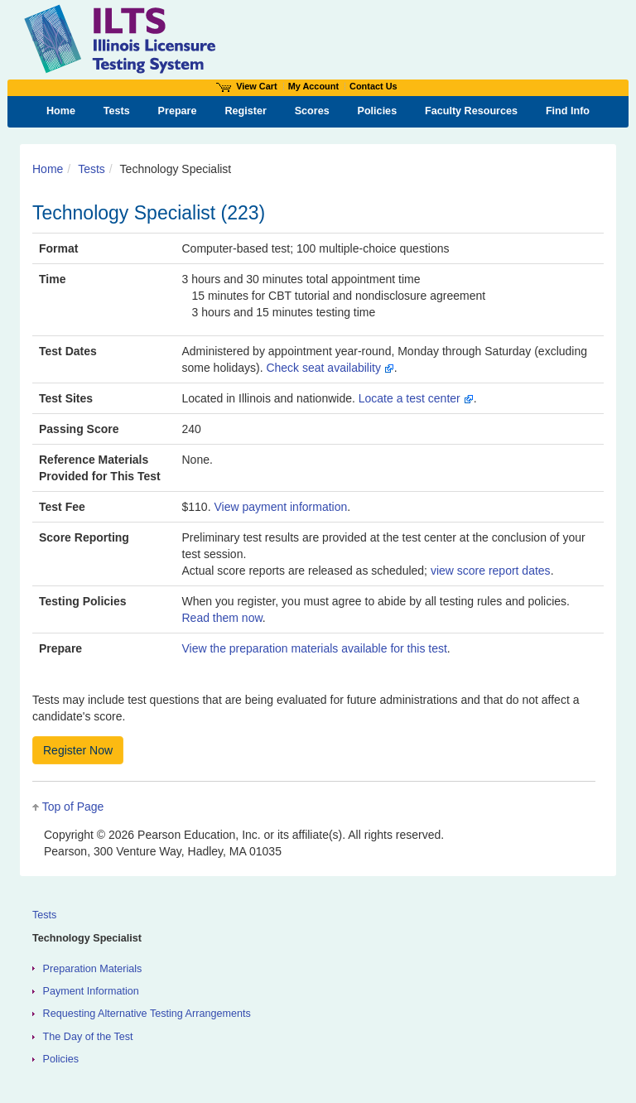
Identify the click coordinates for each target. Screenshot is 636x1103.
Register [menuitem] (245, 111)
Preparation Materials (92, 969)
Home (47, 169)
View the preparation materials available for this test (314, 648)
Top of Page (73, 806)
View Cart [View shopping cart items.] (246, 86)
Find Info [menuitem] (568, 111)
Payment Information (91, 991)
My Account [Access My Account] (313, 86)
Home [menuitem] (60, 111)
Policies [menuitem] (378, 111)
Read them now (222, 617)
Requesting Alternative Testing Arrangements (147, 1013)
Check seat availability (329, 367)
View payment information (280, 506)
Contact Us (373, 86)
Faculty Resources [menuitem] (471, 111)
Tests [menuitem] (117, 111)
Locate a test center (416, 398)
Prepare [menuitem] (177, 111)
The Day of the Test (88, 1037)
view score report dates (491, 570)
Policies (61, 1059)
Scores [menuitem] (312, 111)
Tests (91, 169)
